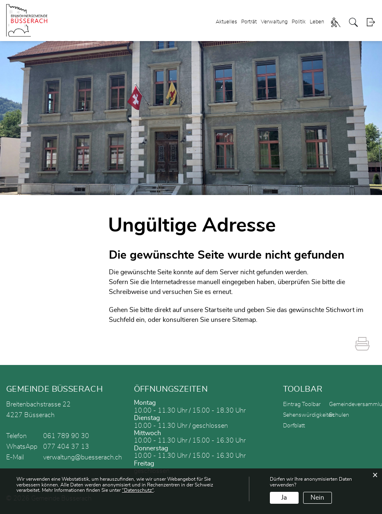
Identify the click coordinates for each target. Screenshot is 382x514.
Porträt (249, 22)
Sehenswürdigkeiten (308, 415)
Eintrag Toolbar (302, 404)
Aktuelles (226, 22)
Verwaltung (274, 22)
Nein (317, 497)
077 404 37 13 (66, 446)
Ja (284, 497)
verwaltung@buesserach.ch (82, 457)
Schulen (339, 415)
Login (371, 22)
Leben (317, 22)
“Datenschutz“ (138, 490)
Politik (299, 22)
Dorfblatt (294, 426)
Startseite (218, 310)
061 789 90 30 (66, 436)
